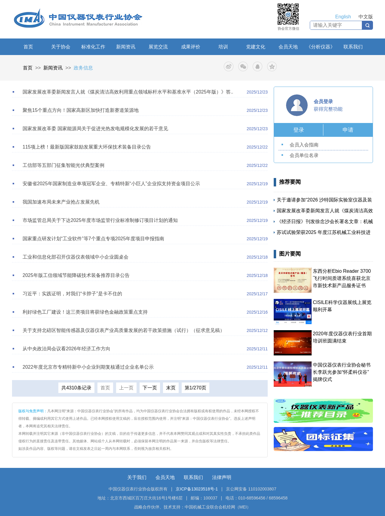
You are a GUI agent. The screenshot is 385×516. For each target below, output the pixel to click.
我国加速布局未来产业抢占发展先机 (61, 201)
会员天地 (288, 46)
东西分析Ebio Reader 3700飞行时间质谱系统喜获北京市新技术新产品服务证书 (342, 278)
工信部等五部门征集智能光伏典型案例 (63, 165)
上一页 (126, 387)
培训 (223, 46)
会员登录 (323, 101)
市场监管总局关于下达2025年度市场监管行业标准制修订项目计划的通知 (100, 220)
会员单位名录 (304, 155)
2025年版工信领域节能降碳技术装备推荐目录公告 (76, 275)
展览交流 (158, 46)
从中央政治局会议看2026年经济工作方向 (66, 348)
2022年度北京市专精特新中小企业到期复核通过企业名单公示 (88, 367)
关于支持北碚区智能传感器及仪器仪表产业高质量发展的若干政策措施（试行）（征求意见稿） (124, 330)
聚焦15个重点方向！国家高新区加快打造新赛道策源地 (81, 110)
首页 (28, 46)
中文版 (366, 16)
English (343, 16)
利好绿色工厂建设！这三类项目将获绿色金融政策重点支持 (85, 312)
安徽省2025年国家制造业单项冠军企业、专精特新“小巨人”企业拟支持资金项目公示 (111, 183)
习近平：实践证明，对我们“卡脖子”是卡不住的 (72, 293)
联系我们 (353, 46)
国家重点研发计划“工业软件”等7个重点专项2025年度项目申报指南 (93, 238)
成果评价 (190, 46)
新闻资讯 (125, 46)
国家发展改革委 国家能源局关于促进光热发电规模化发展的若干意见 (95, 128)
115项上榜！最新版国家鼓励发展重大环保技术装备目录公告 (87, 146)
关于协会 (60, 46)
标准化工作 (93, 46)
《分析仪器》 (320, 46)
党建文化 (255, 46)
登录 (298, 130)
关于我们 (136, 477)
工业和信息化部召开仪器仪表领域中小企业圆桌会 (75, 257)
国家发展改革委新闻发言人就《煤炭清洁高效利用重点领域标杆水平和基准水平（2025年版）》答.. (128, 91)
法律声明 (221, 477)
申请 (348, 130)
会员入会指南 (304, 144)
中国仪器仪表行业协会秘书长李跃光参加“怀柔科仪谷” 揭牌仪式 (342, 372)
